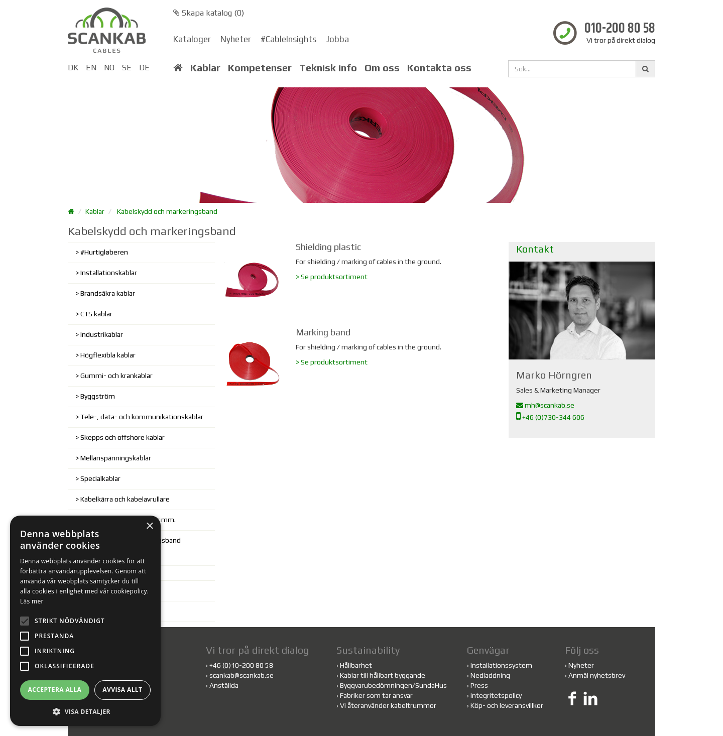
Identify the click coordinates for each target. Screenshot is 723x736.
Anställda (223, 685)
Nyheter (235, 39)
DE (144, 67)
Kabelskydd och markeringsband (167, 211)
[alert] (85, 621)
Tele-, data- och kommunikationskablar (141, 417)
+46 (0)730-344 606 (550, 417)
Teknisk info (328, 68)
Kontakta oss (439, 68)
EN (91, 67)
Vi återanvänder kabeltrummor (388, 705)
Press (479, 685)
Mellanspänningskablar (115, 458)
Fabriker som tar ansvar (376, 695)
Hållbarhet (356, 665)
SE (127, 67)
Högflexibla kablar (108, 355)
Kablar (205, 68)
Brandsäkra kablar (107, 293)
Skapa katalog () (208, 13)
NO (109, 67)
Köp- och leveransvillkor (506, 705)
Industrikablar (101, 334)
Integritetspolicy (496, 695)
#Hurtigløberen (104, 252)
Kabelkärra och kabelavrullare (125, 499)
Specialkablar (100, 478)
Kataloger (192, 39)
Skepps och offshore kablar (122, 437)
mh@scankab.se (545, 405)
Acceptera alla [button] (55, 689)
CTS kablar (96, 314)
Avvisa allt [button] (122, 689)
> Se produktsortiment (332, 277)
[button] (85, 711)
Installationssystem (501, 665)
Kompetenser (260, 68)
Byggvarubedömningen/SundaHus (393, 685)
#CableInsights (288, 39)
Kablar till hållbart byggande (382, 675)
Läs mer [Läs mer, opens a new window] (32, 601)
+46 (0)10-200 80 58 (241, 665)
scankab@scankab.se (241, 675)
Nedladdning (490, 675)
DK (73, 67)
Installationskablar (108, 273)
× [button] (149, 526)
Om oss (382, 68)
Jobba (337, 39)
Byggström (97, 396)
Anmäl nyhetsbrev (596, 675)
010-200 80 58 (619, 29)
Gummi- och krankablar (116, 376)
